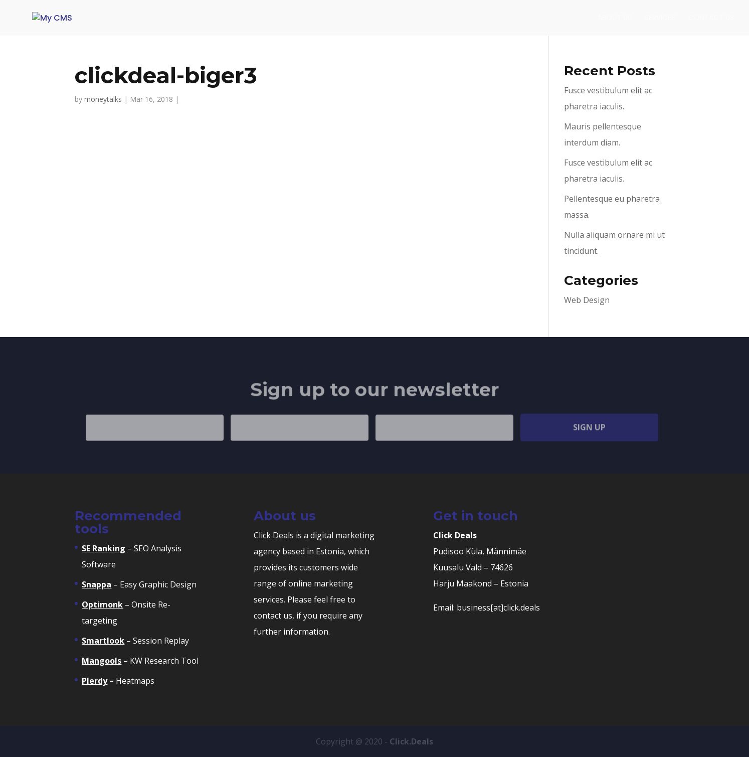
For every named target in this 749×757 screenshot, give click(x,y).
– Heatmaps (118, 680)
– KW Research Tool (140, 660)
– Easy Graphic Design (139, 584)
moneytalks (103, 99)
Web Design (587, 300)
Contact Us (711, 18)
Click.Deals (411, 741)
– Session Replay (135, 640)
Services (660, 18)
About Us (615, 18)
